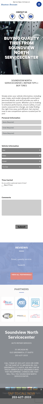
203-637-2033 (21, 360)
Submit (21, 226)
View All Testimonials (21, 279)
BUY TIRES (21, 85)
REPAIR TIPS (30, 83)
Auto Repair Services (21, 348)
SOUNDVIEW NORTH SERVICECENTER (18, 81)
